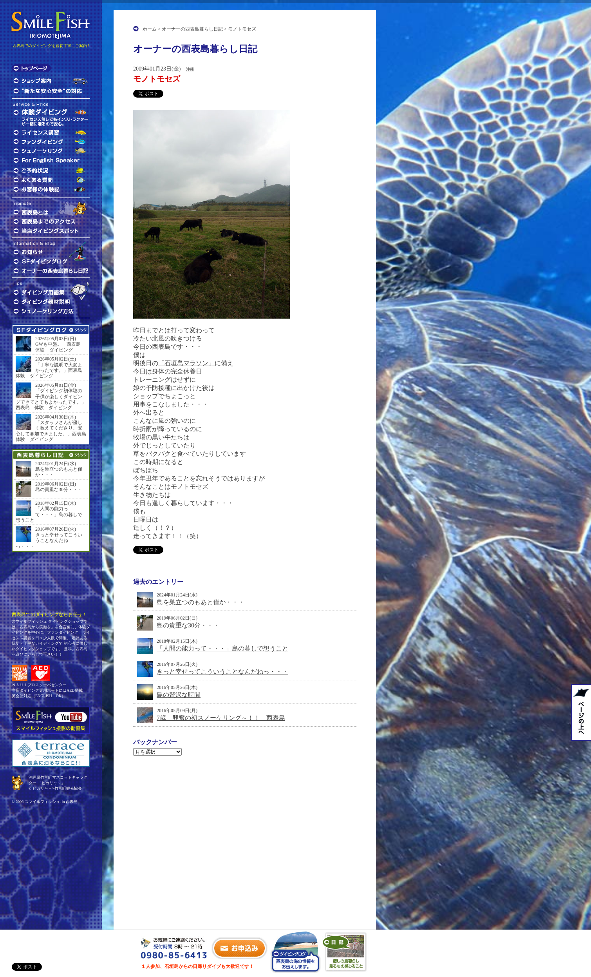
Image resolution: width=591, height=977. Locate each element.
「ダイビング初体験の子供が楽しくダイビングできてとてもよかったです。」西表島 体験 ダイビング (51, 399)
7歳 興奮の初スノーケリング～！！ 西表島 (221, 717)
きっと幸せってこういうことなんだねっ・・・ (222, 671)
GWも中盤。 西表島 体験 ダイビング (60, 346)
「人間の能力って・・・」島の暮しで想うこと (222, 648)
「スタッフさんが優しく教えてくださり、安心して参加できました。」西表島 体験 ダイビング (51, 431)
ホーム (150, 29)
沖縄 (190, 69)
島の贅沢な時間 (179, 694)
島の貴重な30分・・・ (188, 625)
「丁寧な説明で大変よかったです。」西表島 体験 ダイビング (51, 370)
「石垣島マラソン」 (186, 363)
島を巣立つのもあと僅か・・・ (200, 602)
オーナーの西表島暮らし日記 (192, 29)
